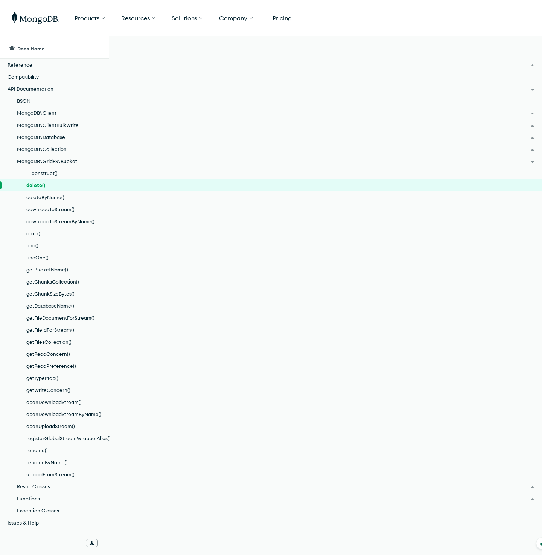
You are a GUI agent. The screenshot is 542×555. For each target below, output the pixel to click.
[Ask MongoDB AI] (492, 47)
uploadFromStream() (50, 474)
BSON (23, 101)
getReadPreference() (51, 366)
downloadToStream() (50, 209)
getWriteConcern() (48, 390)
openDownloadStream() (54, 402)
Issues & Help (23, 523)
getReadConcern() (48, 354)
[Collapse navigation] (109, 543)
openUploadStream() (50, 426)
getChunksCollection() (52, 282)
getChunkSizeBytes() (50, 294)
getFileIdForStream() (50, 330)
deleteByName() (45, 197)
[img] (458, 103)
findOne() (37, 258)
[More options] (422, 89)
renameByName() (47, 462)
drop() (33, 233)
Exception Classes (38, 511)
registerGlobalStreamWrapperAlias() (67, 438)
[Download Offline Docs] (92, 543)
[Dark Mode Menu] (524, 47)
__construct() (42, 173)
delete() (35, 185)
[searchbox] (251, 47)
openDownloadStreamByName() (64, 414)
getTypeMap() (42, 378)
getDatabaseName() (50, 306)
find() (32, 245)
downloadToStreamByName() (60, 221)
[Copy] (421, 169)
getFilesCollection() (49, 342)
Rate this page (471, 90)
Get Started (504, 18)
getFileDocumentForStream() (60, 318)
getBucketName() (47, 270)
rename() (37, 450)
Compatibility (23, 77)
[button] (384, 18)
